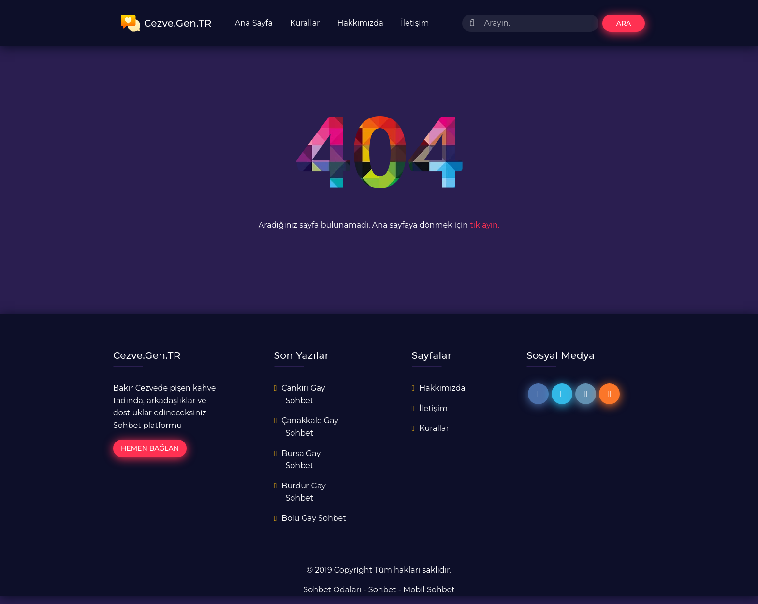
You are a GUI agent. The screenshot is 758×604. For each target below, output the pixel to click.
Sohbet (382, 589)
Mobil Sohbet (429, 589)
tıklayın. (484, 225)
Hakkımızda (360, 23)
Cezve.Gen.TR (166, 23)
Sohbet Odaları (332, 589)
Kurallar (305, 23)
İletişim (415, 23)
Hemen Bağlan (150, 448)
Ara (623, 23)
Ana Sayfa (254, 23)
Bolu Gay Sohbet (313, 518)
